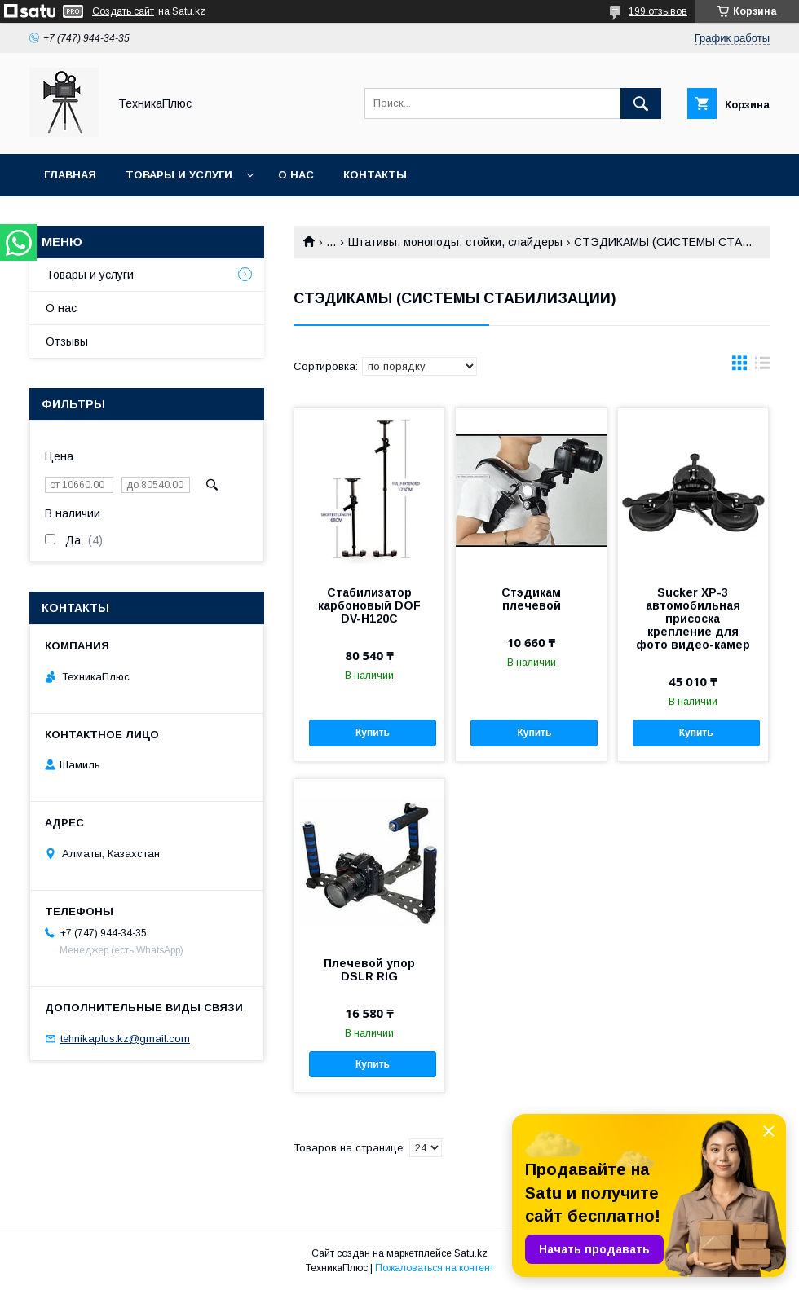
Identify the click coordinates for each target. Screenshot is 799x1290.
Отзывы (67, 341)
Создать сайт (123, 11)
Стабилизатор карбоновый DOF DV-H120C (369, 605)
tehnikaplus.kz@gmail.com (125, 1038)
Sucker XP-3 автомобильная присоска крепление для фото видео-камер (693, 618)
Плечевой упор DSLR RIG (369, 970)
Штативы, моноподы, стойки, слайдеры (455, 242)
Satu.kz (471, 1253)
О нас (296, 175)
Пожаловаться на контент (434, 1268)
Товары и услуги (179, 175)
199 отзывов (658, 11)
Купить (372, 732)
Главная (70, 175)
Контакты (375, 175)
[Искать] (640, 103)
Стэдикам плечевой (531, 599)
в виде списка (762, 366)
